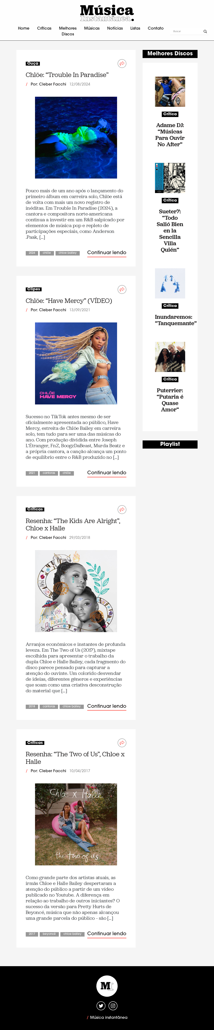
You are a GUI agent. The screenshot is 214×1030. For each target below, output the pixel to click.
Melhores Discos (67, 31)
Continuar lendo (106, 252)
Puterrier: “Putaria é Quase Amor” (170, 400)
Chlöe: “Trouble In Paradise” (67, 75)
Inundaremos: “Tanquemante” (170, 320)
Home (23, 29)
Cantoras (49, 473)
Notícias (115, 29)
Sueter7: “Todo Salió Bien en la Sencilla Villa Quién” (170, 230)
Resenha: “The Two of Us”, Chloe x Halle (75, 757)
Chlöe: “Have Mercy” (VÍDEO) (69, 300)
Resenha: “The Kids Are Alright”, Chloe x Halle (73, 524)
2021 (32, 473)
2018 (32, 706)
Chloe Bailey (68, 253)
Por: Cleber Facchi (48, 84)
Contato (156, 29)
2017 (32, 934)
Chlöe (47, 253)
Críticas (44, 29)
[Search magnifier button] (205, 31)
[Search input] (187, 31)
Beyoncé (49, 934)
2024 (32, 253)
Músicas (91, 29)
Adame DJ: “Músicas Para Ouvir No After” (170, 134)
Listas (135, 29)
